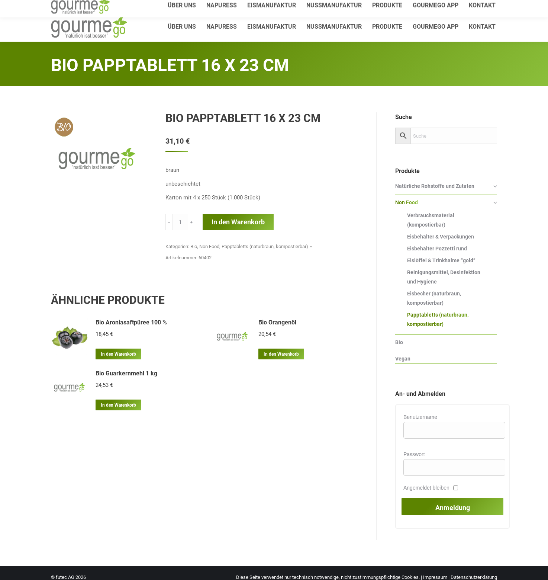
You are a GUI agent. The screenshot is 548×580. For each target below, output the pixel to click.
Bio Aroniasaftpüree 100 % (131, 322)
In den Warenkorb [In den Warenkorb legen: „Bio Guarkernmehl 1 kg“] (118, 405)
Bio (193, 246)
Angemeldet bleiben (426, 488)
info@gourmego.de (138, 6)
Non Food (209, 246)
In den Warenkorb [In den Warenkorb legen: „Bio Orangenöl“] (281, 354)
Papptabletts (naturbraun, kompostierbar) (265, 246)
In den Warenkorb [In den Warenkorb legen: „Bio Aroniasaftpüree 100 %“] (118, 354)
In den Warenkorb (238, 222)
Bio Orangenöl (277, 322)
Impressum (435, 577)
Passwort (414, 454)
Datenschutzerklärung (474, 577)
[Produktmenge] (180, 222)
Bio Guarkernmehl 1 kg (126, 373)
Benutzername (420, 417)
